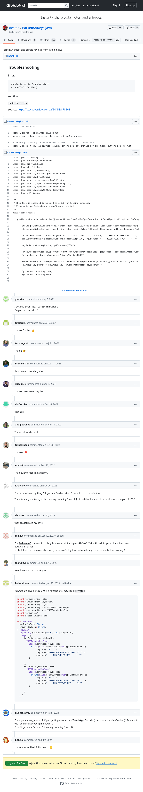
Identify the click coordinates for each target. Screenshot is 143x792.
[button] (117, 40)
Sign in (117, 5)
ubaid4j (19, 465)
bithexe (19, 739)
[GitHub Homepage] (62, 783)
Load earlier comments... (76, 290)
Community (53, 778)
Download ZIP (131, 40)
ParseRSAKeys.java (37, 28)
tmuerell (20, 322)
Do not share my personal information (113, 778)
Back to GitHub (91, 5)
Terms (15, 778)
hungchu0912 (22, 712)
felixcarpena (22, 444)
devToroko (21, 404)
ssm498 (19, 535)
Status (42, 778)
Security (33, 778)
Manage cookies (85, 778)
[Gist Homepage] (16, 5)
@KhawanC (25, 543)
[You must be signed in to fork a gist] (132, 27)
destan (14, 28)
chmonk (19, 515)
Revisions (26, 40)
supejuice (20, 383)
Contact (71, 778)
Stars (48, 40)
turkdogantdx (23, 343)
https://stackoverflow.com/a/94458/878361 (44, 109)
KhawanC (20, 485)
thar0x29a (20, 562)
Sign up (130, 5)
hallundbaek (22, 583)
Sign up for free (16, 763)
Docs (63, 778)
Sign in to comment (106, 763)
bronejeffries (22, 363)
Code (9, 39)
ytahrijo (19, 299)
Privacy (23, 778)
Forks (68, 40)
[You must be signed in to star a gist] (115, 27)
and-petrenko (22, 424)
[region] (71, 88)
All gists (76, 5)
